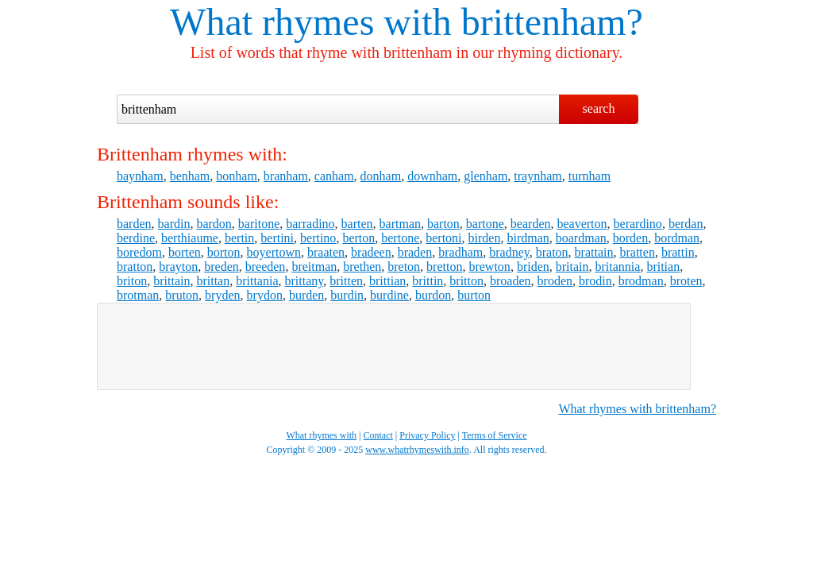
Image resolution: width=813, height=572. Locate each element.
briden (533, 266)
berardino (638, 223)
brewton (489, 266)
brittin (427, 281)
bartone (485, 223)
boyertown (274, 252)
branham (286, 176)
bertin (239, 238)
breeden (265, 266)
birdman (528, 238)
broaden (510, 281)
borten (184, 252)
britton (466, 281)
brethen (362, 266)
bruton (181, 295)
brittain (171, 281)
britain (572, 266)
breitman (314, 266)
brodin (595, 281)
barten (357, 223)
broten (686, 281)
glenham (485, 176)
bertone (400, 238)
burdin (347, 295)
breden (221, 266)
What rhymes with (311, 22)
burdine (389, 295)
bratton (134, 266)
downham (432, 176)
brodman (641, 281)
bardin (174, 223)
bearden (531, 223)
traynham (537, 176)
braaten (326, 252)
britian (663, 266)
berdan (686, 223)
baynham (140, 176)
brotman (138, 295)
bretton (444, 266)
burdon (433, 295)
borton (224, 252)
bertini (277, 238)
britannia (618, 266)
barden (134, 223)
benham (190, 176)
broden (555, 281)
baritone (258, 223)
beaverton (582, 223)
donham (381, 176)
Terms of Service (494, 435)
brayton (178, 266)
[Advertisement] (394, 346)
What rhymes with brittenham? (637, 408)
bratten (636, 252)
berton (358, 238)
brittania (257, 281)
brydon (265, 295)
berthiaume (189, 238)
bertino (318, 238)
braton (552, 252)
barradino (310, 223)
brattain (594, 252)
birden (484, 238)
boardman (581, 238)
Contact (378, 435)
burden (306, 295)
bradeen (371, 252)
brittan (212, 281)
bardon (213, 223)
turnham (589, 176)
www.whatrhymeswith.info (417, 449)
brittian (387, 281)
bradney (509, 252)
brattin (678, 252)
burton (474, 295)
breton (403, 266)
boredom (139, 252)
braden (415, 252)
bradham (460, 252)
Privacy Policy (427, 435)
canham (334, 176)
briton (132, 281)
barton (443, 223)
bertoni (443, 238)
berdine (136, 238)
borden (630, 238)
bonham (236, 176)
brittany (304, 281)
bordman (676, 238)
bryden (222, 295)
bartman (400, 223)
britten (346, 281)
